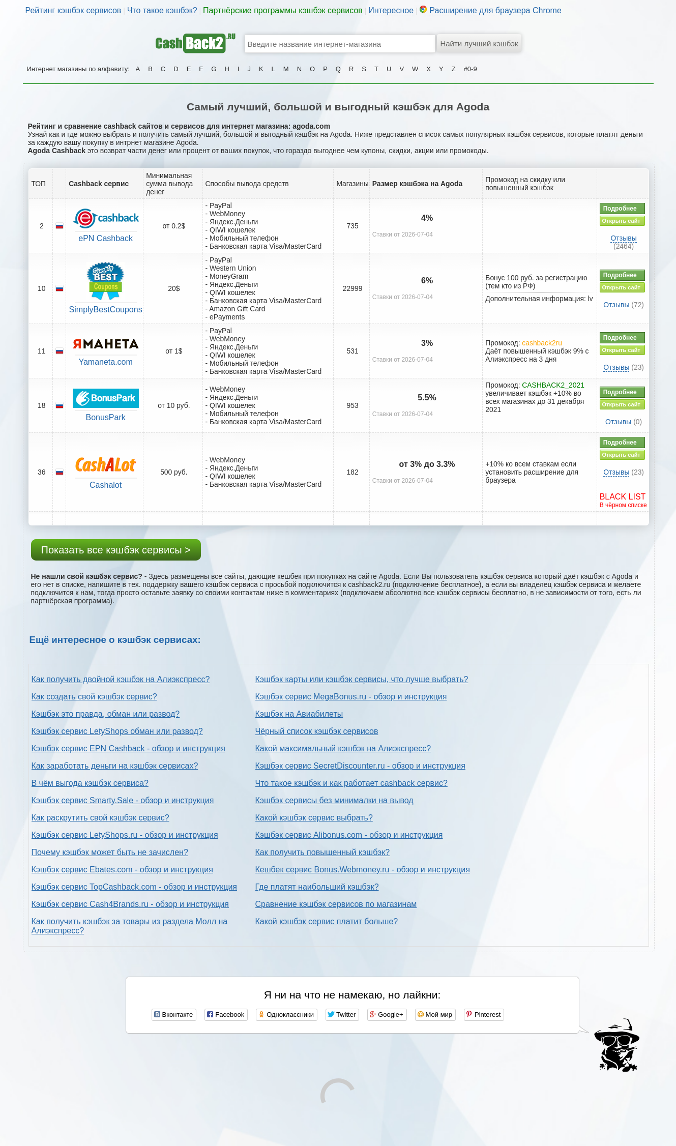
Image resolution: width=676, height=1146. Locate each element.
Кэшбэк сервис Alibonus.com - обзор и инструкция (349, 835)
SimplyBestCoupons (105, 309)
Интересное (391, 10)
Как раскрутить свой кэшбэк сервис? (100, 817)
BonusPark (106, 417)
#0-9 (470, 69)
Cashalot (106, 485)
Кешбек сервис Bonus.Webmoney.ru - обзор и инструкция (362, 869)
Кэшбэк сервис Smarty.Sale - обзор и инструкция (123, 800)
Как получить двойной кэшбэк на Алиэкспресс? (121, 679)
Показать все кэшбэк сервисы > (116, 549)
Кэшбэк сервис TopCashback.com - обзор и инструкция (135, 887)
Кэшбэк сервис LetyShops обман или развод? (117, 731)
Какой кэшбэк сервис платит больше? (326, 921)
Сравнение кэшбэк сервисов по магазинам (336, 904)
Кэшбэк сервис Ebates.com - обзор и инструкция (122, 869)
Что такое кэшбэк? (162, 10)
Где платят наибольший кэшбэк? (317, 887)
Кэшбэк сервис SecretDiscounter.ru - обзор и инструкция (360, 765)
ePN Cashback (105, 238)
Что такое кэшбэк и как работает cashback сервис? (351, 783)
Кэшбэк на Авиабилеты (299, 714)
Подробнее (620, 208)
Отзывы (623, 238)
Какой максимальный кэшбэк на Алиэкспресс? (343, 748)
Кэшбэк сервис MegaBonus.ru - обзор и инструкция (351, 696)
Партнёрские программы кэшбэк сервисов (283, 10)
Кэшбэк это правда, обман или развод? (106, 714)
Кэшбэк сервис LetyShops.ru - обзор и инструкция (125, 835)
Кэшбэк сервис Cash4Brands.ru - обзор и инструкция (130, 904)
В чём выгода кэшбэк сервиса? (90, 783)
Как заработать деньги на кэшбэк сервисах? (115, 765)
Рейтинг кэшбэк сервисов (73, 10)
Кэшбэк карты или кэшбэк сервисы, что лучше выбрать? (361, 679)
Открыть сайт (621, 221)
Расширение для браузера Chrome (495, 10)
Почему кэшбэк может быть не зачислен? (110, 852)
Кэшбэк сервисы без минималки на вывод (334, 800)
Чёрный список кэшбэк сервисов (316, 731)
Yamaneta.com (105, 362)
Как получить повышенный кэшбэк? (322, 852)
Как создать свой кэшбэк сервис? (94, 696)
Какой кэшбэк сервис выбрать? (314, 817)
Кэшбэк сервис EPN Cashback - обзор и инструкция (128, 748)
